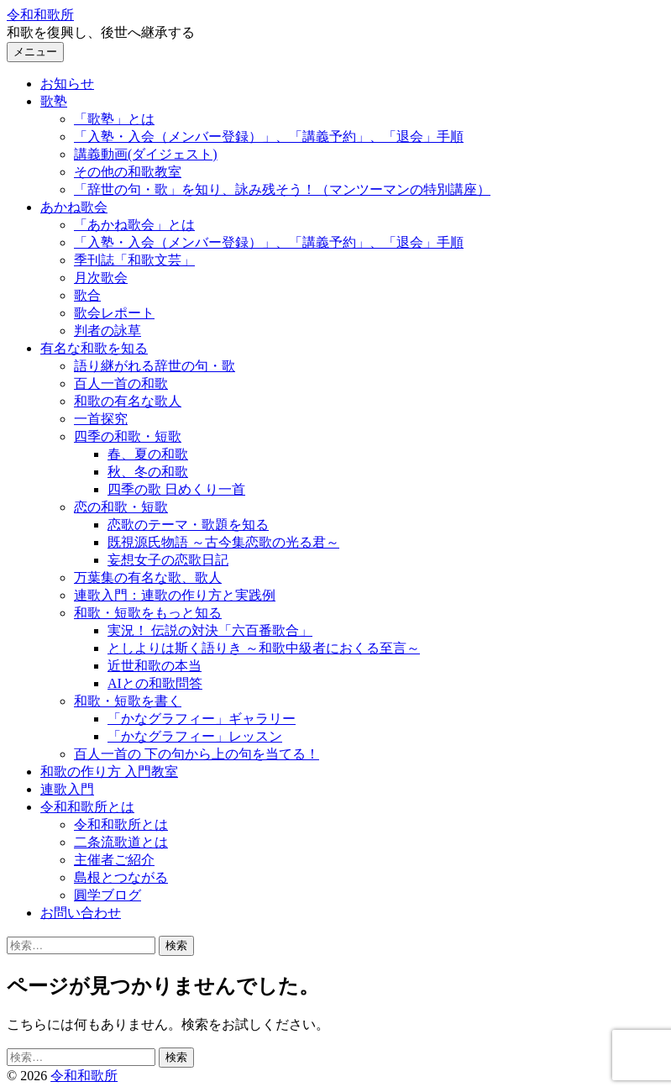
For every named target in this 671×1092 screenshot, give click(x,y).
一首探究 (101, 419)
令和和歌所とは (87, 807)
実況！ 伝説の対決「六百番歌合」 (209, 630)
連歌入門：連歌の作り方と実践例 (174, 595)
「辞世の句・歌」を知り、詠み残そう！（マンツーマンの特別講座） (282, 189)
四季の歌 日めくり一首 (176, 489)
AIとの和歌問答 (154, 683)
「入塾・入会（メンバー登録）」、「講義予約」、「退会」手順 (269, 136)
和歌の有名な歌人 (127, 401)
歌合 (87, 295)
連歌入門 (67, 789)
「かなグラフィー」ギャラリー (201, 718)
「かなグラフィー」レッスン (194, 736)
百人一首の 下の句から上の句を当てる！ (196, 754)
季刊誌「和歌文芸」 (134, 260)
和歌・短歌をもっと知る (148, 613)
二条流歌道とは (121, 842)
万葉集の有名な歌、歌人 (148, 577)
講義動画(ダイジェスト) (146, 154)
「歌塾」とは (114, 119)
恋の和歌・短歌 (121, 507)
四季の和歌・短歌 (127, 436)
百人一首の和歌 (121, 383)
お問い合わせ (80, 913)
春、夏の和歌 (147, 454)
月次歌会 (101, 277)
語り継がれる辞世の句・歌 (154, 366)
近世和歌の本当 (154, 666)
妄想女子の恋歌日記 (167, 560)
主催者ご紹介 (114, 860)
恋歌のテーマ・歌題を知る (188, 524)
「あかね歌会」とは (134, 225)
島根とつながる (121, 877)
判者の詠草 (107, 330)
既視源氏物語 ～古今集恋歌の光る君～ (223, 542)
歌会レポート (114, 313)
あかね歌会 (73, 207)
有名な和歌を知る (94, 348)
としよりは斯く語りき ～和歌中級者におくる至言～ (263, 648)
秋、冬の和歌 (147, 472)
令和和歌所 (40, 15)
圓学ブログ (107, 895)
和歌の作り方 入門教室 (109, 771)
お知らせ (67, 83)
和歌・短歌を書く (127, 701)
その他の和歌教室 (127, 172)
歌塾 (53, 101)
